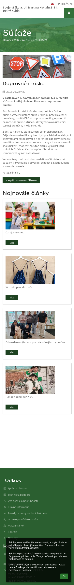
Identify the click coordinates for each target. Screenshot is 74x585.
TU (19, 172)
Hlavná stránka (14, 40)
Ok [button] (64, 576)
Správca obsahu (17, 488)
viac (12, 242)
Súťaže (42, 40)
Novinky (13, 538)
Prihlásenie (66, 4)
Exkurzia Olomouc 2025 (19, 397)
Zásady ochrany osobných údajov (27, 513)
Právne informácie (18, 507)
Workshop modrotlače (19, 287)
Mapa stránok (16, 525)
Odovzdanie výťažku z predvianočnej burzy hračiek (35, 342)
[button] (69, 13)
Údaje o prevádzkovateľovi (23, 519)
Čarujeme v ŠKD (15, 232)
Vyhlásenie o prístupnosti (23, 501)
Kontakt (12, 532)
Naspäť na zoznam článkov (21, 180)
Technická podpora (19, 494)
